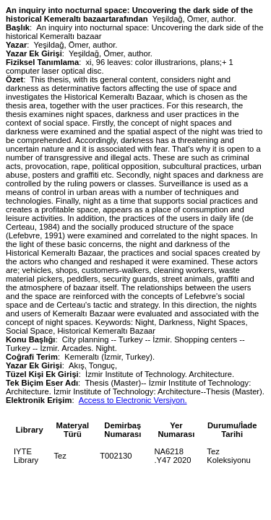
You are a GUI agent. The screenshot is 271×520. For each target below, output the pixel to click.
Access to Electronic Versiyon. (133, 400)
